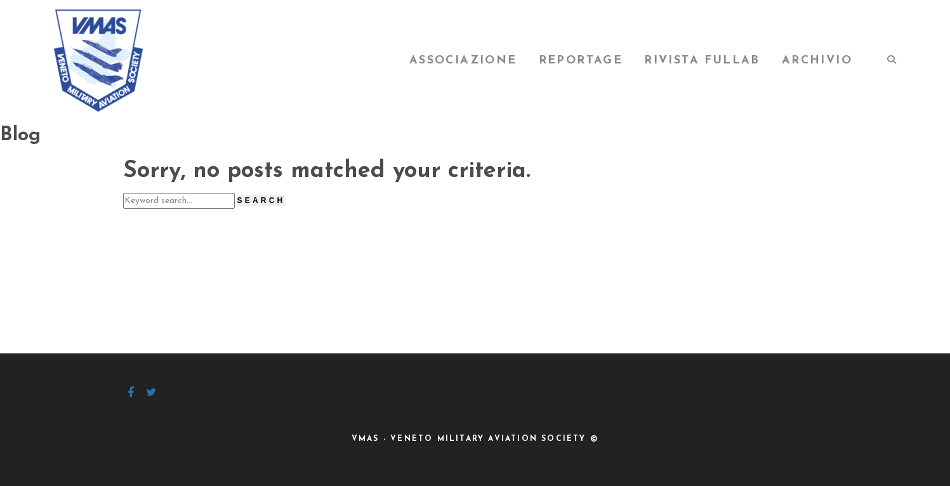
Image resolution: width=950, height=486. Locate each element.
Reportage (581, 61)
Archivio (817, 61)
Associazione (463, 61)
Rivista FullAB (702, 61)
